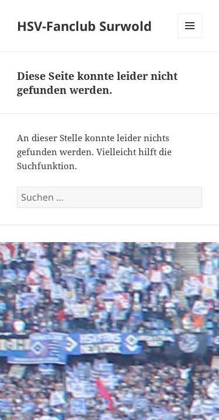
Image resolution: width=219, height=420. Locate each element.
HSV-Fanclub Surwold (84, 25)
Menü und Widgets (190, 37)
